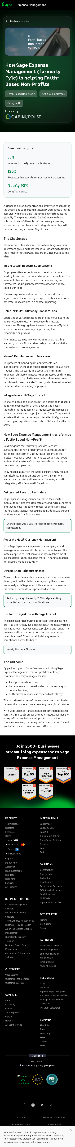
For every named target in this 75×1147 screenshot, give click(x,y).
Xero (42, 848)
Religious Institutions (51, 890)
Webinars (44, 987)
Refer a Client (47, 961)
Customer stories (17, 21)
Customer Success (14, 982)
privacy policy (42, 1142)
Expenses (9, 832)
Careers (44, 1041)
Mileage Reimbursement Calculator (52, 1001)
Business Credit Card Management (15, 947)
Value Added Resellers (51, 945)
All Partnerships (48, 965)
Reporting (10, 878)
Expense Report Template (52, 991)
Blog (42, 983)
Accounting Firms (49, 949)
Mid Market (45, 898)
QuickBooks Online (49, 836)
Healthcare (45, 882)
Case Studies (11, 974)
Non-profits (46, 874)
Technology (46, 878)
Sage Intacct (46, 823)
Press (42, 1045)
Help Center (36, 1061)
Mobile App (11, 862)
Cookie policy (54, 1124)
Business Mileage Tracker (18, 924)
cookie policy (26, 1142)
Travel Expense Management (19, 920)
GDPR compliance (21, 1124)
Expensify (10, 1004)
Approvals (10, 866)
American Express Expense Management (18, 930)
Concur (9, 1008)
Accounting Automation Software (17, 955)
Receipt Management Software (15, 914)
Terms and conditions (54, 1117)
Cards (8, 836)
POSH (43, 1037)
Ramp (8, 1000)
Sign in (43, 928)
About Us (44, 1025)
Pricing (44, 920)
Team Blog (45, 1033)
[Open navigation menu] (71, 5)
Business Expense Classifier (54, 995)
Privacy (21, 1117)
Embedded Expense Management (49, 955)
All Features (11, 887)
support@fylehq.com (44, 1065)
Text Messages (12, 823)
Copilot (9, 858)
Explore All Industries (50, 902)
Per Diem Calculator (50, 1007)
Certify (8, 1016)
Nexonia (9, 1020)
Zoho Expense (12, 1012)
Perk (42, 852)
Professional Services (51, 886)
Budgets (9, 874)
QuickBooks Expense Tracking (15, 939)
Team (42, 1029)
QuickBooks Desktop (50, 840)
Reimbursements (13, 870)
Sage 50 (44, 832)
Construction (46, 869)
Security (9, 883)
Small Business (47, 894)
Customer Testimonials (17, 978)
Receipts (9, 827)
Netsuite (44, 844)
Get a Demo (45, 924)
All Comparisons (13, 1024)
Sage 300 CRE (47, 827)
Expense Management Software (16, 906)
